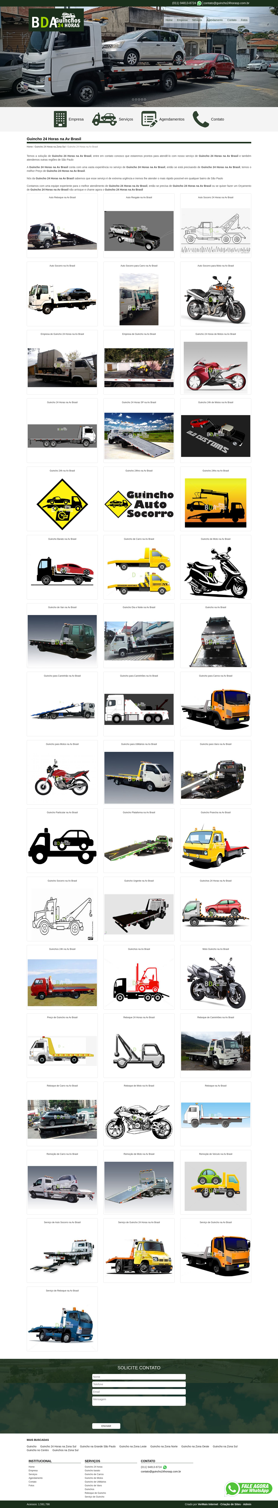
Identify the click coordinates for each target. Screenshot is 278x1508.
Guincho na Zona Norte (164, 1446)
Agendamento (215, 20)
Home (169, 20)
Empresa (182, 20)
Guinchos (89, 1489)
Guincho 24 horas (94, 1467)
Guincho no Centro (38, 1450)
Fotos (244, 20)
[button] (21, 56)
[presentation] (120, 1415)
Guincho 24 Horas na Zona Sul (50, 146)
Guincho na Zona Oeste (195, 1446)
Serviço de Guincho (94, 1496)
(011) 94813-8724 (184, 3)
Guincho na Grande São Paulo (98, 1446)
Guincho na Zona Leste (133, 1446)
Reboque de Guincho (95, 1493)
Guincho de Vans (93, 1485)
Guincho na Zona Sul (225, 1446)
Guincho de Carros (94, 1474)
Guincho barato (92, 1470)
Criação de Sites (230, 1504)
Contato (231, 20)
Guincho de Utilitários (95, 1481)
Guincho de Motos (94, 1478)
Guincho (31, 1446)
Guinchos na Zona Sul (66, 1450)
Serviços (197, 20)
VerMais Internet (208, 1504)
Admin (247, 1504)
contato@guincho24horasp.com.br (226, 3)
